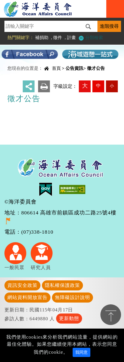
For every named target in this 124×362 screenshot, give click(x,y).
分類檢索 (90, 37)
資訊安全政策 (22, 285)
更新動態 (69, 318)
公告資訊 (74, 68)
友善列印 (44, 86)
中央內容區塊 (19, 63)
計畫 (71, 37)
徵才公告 (96, 68)
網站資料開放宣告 (27, 297)
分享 (29, 86)
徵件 (57, 37)
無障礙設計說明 (72, 297)
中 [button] (98, 85)
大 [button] (85, 86)
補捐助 (41, 37)
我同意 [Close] (81, 352)
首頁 (56, 68)
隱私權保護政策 (62, 285)
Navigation (115, 9)
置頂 (110, 314)
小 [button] (112, 85)
